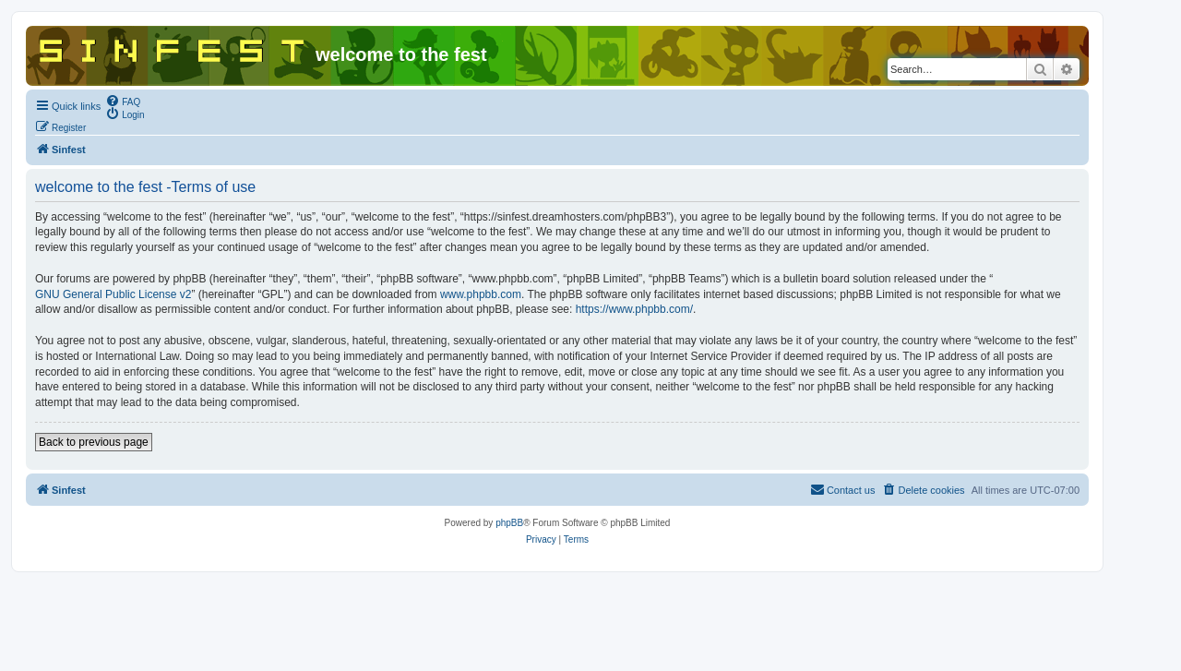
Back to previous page (94, 442)
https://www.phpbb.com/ (634, 309)
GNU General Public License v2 (113, 294)
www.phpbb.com (480, 294)
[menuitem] (122, 100)
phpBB (509, 523)
